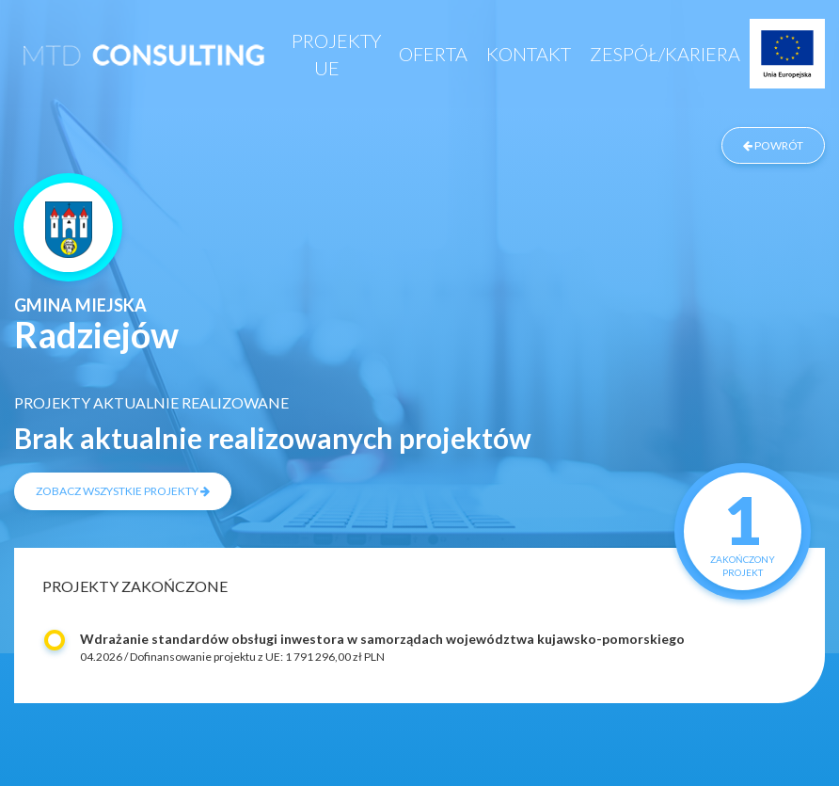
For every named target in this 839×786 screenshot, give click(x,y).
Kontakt (528, 53)
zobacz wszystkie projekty (123, 491)
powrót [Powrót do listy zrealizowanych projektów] (773, 145)
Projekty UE (336, 54)
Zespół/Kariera (665, 53)
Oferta (433, 53)
